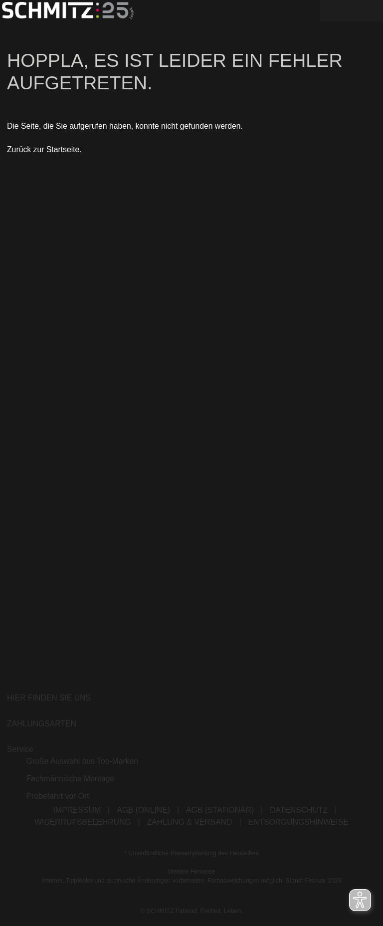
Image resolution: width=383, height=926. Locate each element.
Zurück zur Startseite (43, 153)
